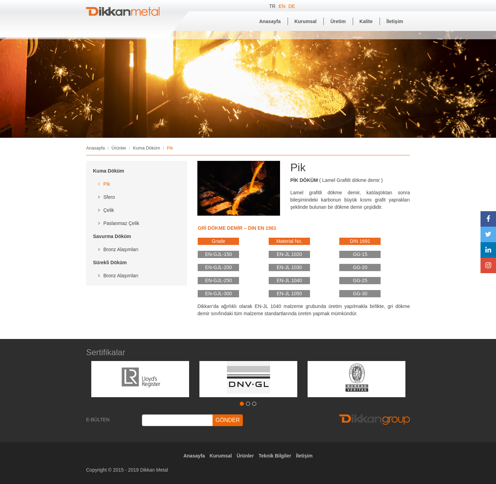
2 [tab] (248, 404)
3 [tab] (254, 404)
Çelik (108, 210)
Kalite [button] (366, 21)
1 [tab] (242, 404)
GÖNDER (228, 420)
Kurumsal (221, 456)
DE (291, 6)
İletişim (304, 456)
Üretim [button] (337, 21)
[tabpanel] (140, 379)
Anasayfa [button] (269, 21)
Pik (106, 184)
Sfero (109, 197)
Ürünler (119, 148)
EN (283, 6)
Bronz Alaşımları (120, 249)
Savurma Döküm (112, 236)
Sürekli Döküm (110, 262)
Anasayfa (95, 148)
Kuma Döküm (146, 148)
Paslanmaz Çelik (121, 223)
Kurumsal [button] (305, 21)
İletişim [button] (394, 21)
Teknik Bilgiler (275, 456)
